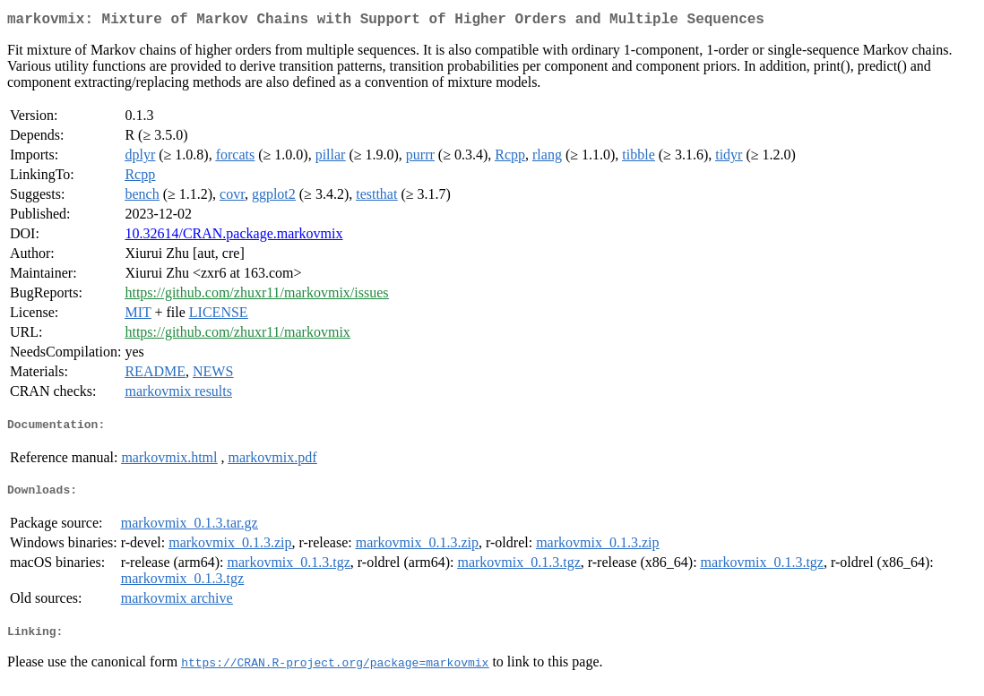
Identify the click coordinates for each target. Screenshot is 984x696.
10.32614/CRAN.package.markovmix (233, 237)
